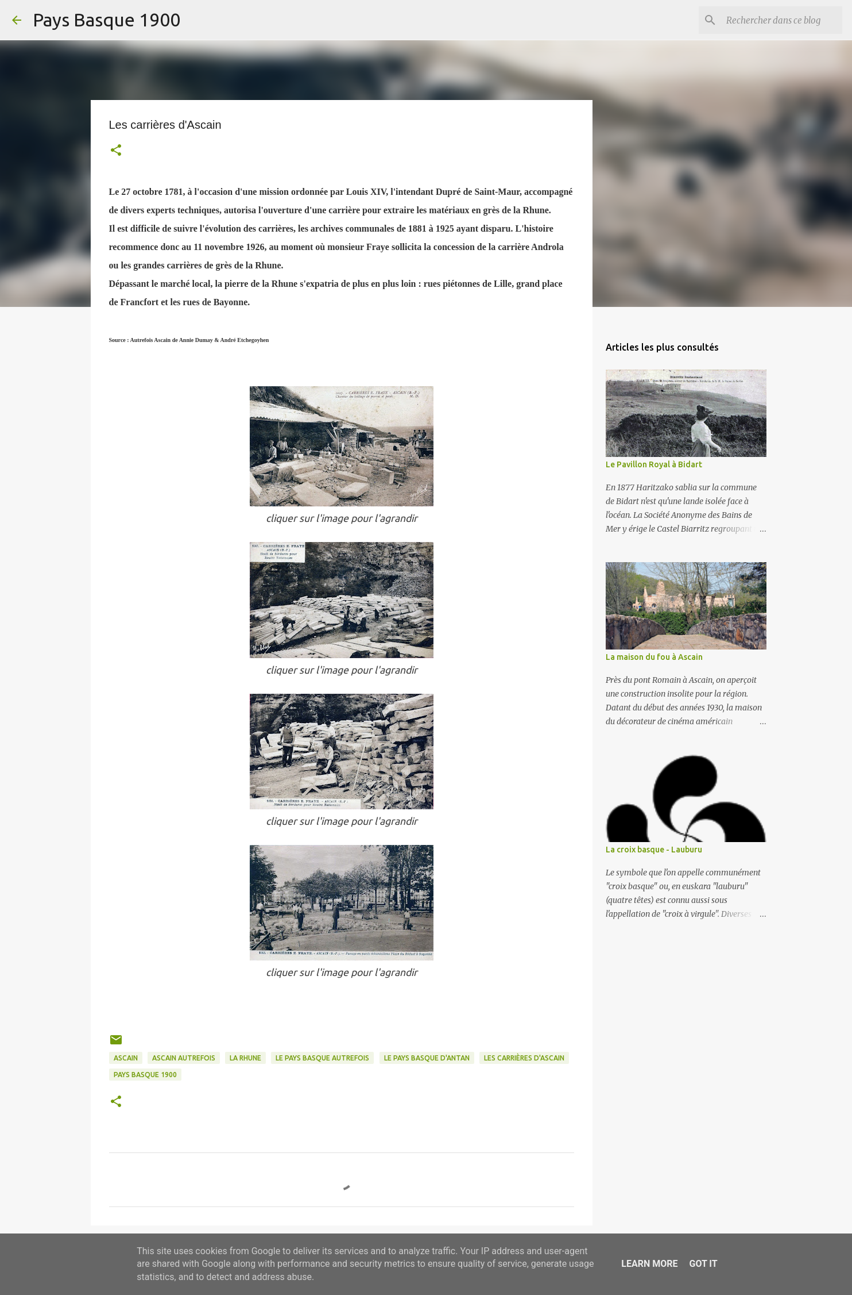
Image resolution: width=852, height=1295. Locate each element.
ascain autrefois (183, 1058)
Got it (703, 1263)
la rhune (245, 1058)
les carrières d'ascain (524, 1058)
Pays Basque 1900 (106, 19)
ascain (126, 1058)
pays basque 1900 (145, 1074)
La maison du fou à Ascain (654, 657)
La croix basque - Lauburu (654, 849)
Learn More (649, 1263)
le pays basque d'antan (427, 1058)
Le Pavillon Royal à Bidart (654, 464)
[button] (116, 151)
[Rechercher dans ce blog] (782, 20)
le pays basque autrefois (322, 1058)
